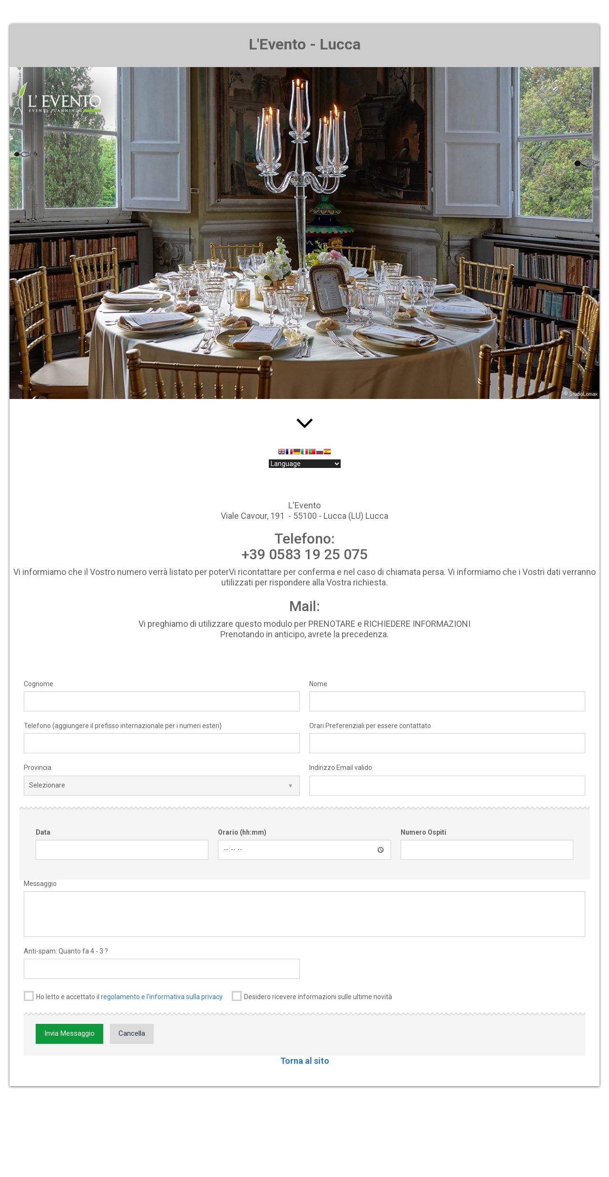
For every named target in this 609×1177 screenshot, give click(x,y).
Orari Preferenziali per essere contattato (370, 726)
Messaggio (40, 883)
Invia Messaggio (69, 1033)
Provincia (37, 767)
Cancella (131, 1033)
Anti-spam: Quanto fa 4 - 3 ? (66, 951)
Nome (318, 684)
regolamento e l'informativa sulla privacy (162, 997)
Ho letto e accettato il (123, 996)
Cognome (38, 684)
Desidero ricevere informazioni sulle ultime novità (312, 996)
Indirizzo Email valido (340, 767)
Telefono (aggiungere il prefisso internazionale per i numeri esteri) (123, 726)
